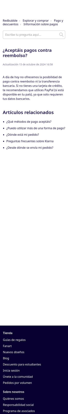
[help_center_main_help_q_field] (34, 34)
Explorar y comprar (36, 21)
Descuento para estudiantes (22, 364)
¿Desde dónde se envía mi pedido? (29, 148)
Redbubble (10, 21)
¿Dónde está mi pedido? (22, 135)
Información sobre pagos (41, 24)
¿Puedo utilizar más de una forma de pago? (35, 128)
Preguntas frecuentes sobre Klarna (29, 141)
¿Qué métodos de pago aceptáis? (28, 122)
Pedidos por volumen (17, 383)
